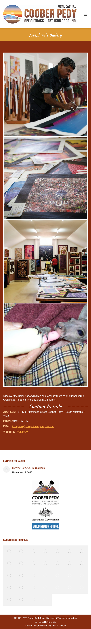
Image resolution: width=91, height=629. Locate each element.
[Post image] (6, 469)
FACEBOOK (21, 431)
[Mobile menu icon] (86, 14)
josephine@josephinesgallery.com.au (33, 426)
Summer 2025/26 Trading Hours (28, 468)
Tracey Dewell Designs (55, 625)
